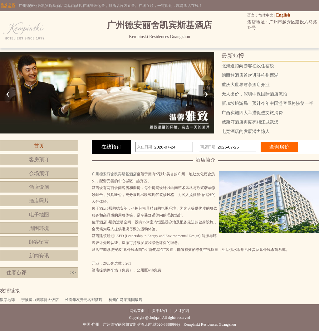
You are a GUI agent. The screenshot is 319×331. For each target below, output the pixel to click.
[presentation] (8, 93)
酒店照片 (39, 200)
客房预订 (39, 159)
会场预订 (39, 173)
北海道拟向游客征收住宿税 (248, 66)
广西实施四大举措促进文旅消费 (252, 112)
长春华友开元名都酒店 (83, 300)
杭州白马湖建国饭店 (125, 300)
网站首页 (137, 311)
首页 (39, 145)
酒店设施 (39, 187)
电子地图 (39, 214)
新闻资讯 (39, 255)
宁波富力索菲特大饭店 (40, 300)
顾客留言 (39, 242)
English (283, 15)
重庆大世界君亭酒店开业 (246, 84)
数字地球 (7, 300)
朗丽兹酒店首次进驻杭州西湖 (250, 75)
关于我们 (159, 311)
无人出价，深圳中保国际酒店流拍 (254, 94)
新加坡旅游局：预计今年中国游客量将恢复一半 (267, 103)
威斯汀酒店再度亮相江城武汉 (250, 122)
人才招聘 (181, 311)
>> (73, 272)
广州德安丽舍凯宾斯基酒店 (114, 174)
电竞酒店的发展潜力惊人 (246, 131)
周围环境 (39, 228)
